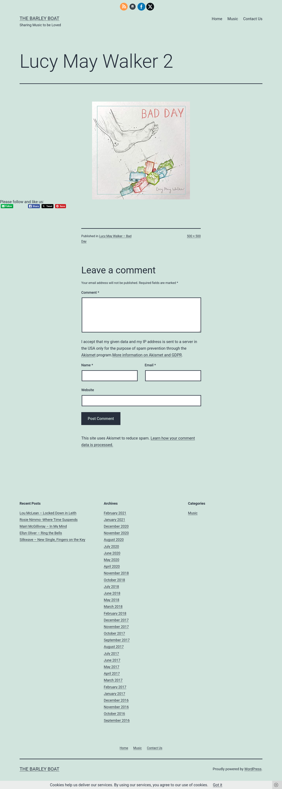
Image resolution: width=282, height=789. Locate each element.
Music (232, 18)
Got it (217, 785)
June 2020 (112, 553)
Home (217, 18)
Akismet (88, 355)
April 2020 (112, 566)
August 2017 (114, 647)
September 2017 (117, 640)
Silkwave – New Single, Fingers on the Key (52, 540)
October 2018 (114, 580)
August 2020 (114, 540)
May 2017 (111, 667)
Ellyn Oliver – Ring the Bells (41, 533)
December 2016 (116, 700)
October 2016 (114, 714)
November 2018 (116, 573)
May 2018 (111, 600)
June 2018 (112, 593)
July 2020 (111, 546)
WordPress (252, 769)
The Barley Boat (39, 18)
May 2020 (111, 560)
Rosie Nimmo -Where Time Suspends (49, 520)
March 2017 (113, 680)
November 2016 (116, 707)
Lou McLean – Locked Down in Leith (48, 513)
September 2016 (117, 720)
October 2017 (114, 633)
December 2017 (116, 620)
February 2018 (115, 613)
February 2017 (115, 687)
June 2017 (112, 660)
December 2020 (116, 526)
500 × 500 (194, 236)
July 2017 (111, 653)
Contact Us (252, 18)
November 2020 (116, 533)
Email (150, 365)
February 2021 (115, 513)
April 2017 (112, 673)
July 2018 (111, 587)
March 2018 (113, 606)
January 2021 (114, 520)
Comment (90, 292)
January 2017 (114, 694)
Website (87, 390)
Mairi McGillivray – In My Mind (43, 526)
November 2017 (116, 627)
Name (87, 365)
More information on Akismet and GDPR (147, 355)
